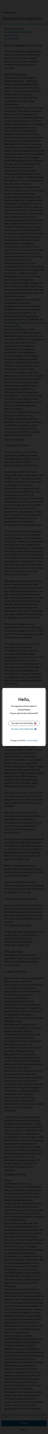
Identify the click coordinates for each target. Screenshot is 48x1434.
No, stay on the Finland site (24, 729)
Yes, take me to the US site (24, 723)
